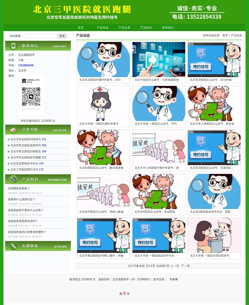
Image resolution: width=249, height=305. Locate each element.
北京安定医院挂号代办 (24, 163)
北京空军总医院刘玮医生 (26, 151)
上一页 (174, 265)
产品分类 (124, 27)
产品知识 (146, 27)
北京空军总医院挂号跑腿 (26, 157)
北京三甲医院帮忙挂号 (24, 169)
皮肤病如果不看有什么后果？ (26, 210)
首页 (81, 27)
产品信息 (103, 27)
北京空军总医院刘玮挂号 (26, 139)
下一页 (185, 265)
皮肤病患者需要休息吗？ (23, 221)
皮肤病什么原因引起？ (21, 199)
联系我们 (168, 27)
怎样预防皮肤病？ (19, 188)
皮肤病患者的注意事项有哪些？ (27, 231)
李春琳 (174, 279)
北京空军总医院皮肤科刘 (26, 145)
